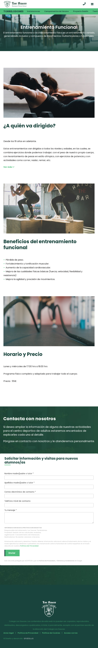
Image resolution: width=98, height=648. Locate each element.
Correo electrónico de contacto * (49, 494)
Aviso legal (8, 633)
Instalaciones (33, 11)
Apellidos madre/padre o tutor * (49, 485)
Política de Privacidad (29, 546)
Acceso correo (71, 633)
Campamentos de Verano (56, 11)
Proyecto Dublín (80, 11)
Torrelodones (13, 11)
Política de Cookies (51, 633)
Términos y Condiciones (65, 561)
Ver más (8, 167)
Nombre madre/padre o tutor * (49, 476)
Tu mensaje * (49, 516)
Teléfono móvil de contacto (49, 503)
